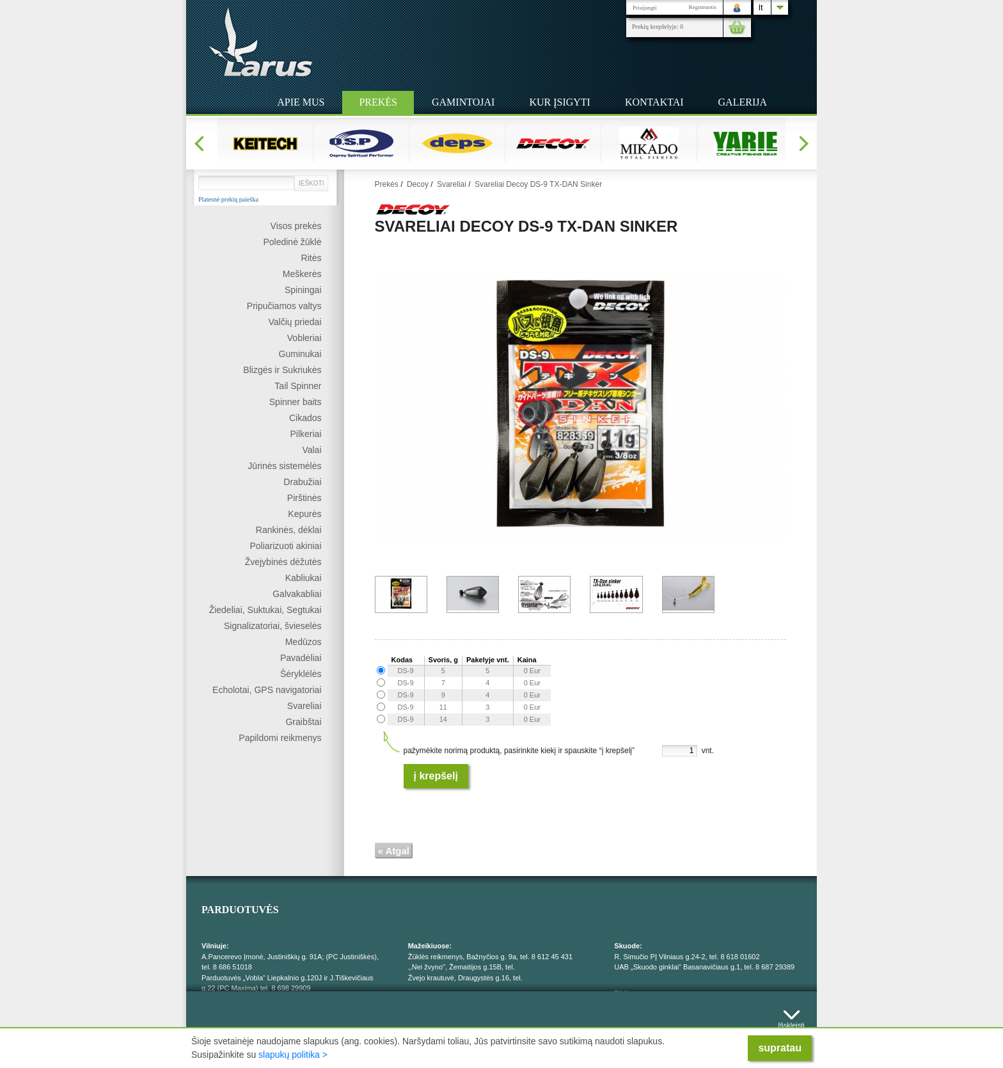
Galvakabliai (296, 594)
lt (761, 7)
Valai (311, 450)
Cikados (305, 418)
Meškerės (302, 274)
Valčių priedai (294, 322)
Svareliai (304, 706)
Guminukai (300, 354)
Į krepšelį (436, 775)
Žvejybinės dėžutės (283, 562)
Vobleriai (304, 338)
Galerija (742, 102)
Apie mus (300, 102)
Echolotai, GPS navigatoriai (266, 690)
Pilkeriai (305, 434)
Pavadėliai (301, 658)
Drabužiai (302, 482)
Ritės (311, 258)
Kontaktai (654, 102)
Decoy (418, 184)
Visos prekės (296, 226)
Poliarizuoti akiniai (285, 546)
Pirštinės (304, 498)
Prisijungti (645, 7)
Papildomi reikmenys (280, 738)
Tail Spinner (297, 386)
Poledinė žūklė (292, 242)
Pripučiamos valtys (284, 306)
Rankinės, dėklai (289, 530)
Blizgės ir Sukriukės (282, 370)
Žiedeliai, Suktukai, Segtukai (265, 610)
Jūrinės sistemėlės (284, 466)
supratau (780, 1047)
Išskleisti (791, 1022)
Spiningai (303, 290)
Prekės (378, 102)
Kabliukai (303, 578)
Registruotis (702, 7)
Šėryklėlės (301, 674)
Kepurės (304, 514)
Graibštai (303, 722)
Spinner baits (295, 402)
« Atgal (393, 850)
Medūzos (303, 642)
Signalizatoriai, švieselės (273, 626)
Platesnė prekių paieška (228, 199)
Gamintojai (463, 102)
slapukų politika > (293, 1054)
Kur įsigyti (559, 102)
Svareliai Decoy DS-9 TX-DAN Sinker (538, 184)
